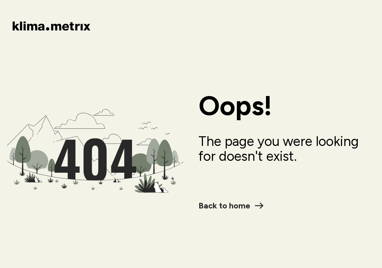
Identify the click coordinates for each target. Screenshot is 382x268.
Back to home (231, 206)
